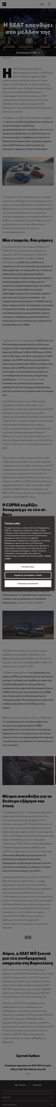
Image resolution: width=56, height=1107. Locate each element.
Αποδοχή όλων (28, 567)
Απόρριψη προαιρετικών (28, 584)
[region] (28, 553)
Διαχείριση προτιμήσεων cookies (28, 575)
